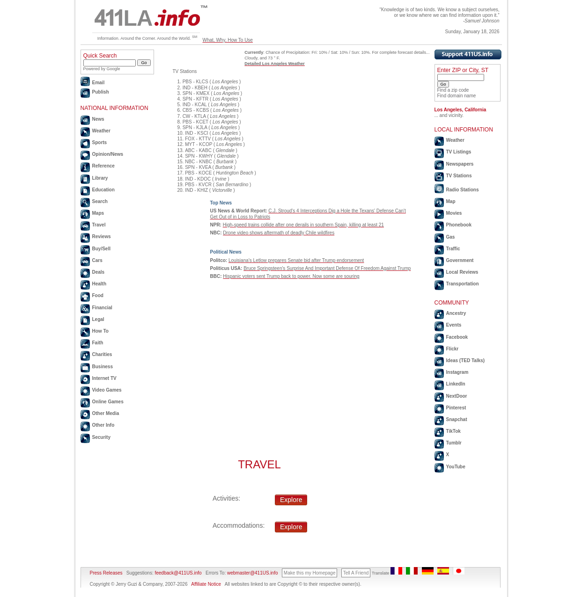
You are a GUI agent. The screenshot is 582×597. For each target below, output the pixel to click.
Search (100, 201)
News (98, 119)
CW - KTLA (194, 116)
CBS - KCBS (196, 110)
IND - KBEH (195, 87)
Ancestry (456, 313)
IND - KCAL (195, 104)
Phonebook (458, 224)
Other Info (103, 425)
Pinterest (456, 407)
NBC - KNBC (198, 161)
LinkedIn (455, 383)
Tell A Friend (355, 572)
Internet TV (104, 378)
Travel (99, 224)
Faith (97, 342)
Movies (454, 213)
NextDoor (456, 396)
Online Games (108, 401)
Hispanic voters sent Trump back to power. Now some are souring (291, 276)
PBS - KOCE (198, 172)
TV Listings (458, 151)
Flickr (452, 348)
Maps (98, 213)
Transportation (462, 283)
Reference (103, 165)
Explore (291, 499)
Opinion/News (108, 154)
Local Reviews (462, 272)
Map (451, 201)
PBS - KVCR (198, 184)
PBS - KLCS (195, 81)
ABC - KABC (198, 150)
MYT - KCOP (198, 144)
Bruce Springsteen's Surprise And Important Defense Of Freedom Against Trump (327, 268)
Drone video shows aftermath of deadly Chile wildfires (278, 232)
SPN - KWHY (199, 156)
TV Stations (459, 175)
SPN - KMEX (196, 93)
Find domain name (456, 95)
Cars (97, 260)
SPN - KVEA (198, 167)
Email (98, 82)
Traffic (453, 248)
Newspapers (460, 164)
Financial (102, 307)
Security (101, 437)
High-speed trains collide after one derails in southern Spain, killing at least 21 (303, 224)
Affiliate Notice (206, 584)
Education (103, 189)
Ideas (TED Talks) (465, 360)
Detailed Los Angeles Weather (274, 63)
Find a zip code (453, 90)
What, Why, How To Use (227, 40)
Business (102, 366)
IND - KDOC (198, 179)
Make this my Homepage (310, 572)
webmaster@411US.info (252, 572)
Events (454, 325)
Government (460, 260)
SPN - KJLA (195, 127)
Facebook (457, 337)
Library (100, 178)
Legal (98, 319)
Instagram (457, 372)
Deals (98, 272)
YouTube (455, 466)
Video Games (107, 390)
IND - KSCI (196, 133)
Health (99, 283)
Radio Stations (462, 189)
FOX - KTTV (198, 138)
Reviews (101, 236)
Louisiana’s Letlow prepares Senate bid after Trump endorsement (296, 260)
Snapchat (456, 419)
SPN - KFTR (196, 99)
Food (97, 295)
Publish (100, 92)
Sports (99, 142)
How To (100, 331)
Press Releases (106, 572)
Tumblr (454, 442)
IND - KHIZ (196, 190)
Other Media (105, 413)
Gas (450, 237)
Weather (101, 130)
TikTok (453, 431)
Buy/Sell (101, 248)
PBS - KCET (195, 121)
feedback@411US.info (178, 572)
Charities (102, 354)
